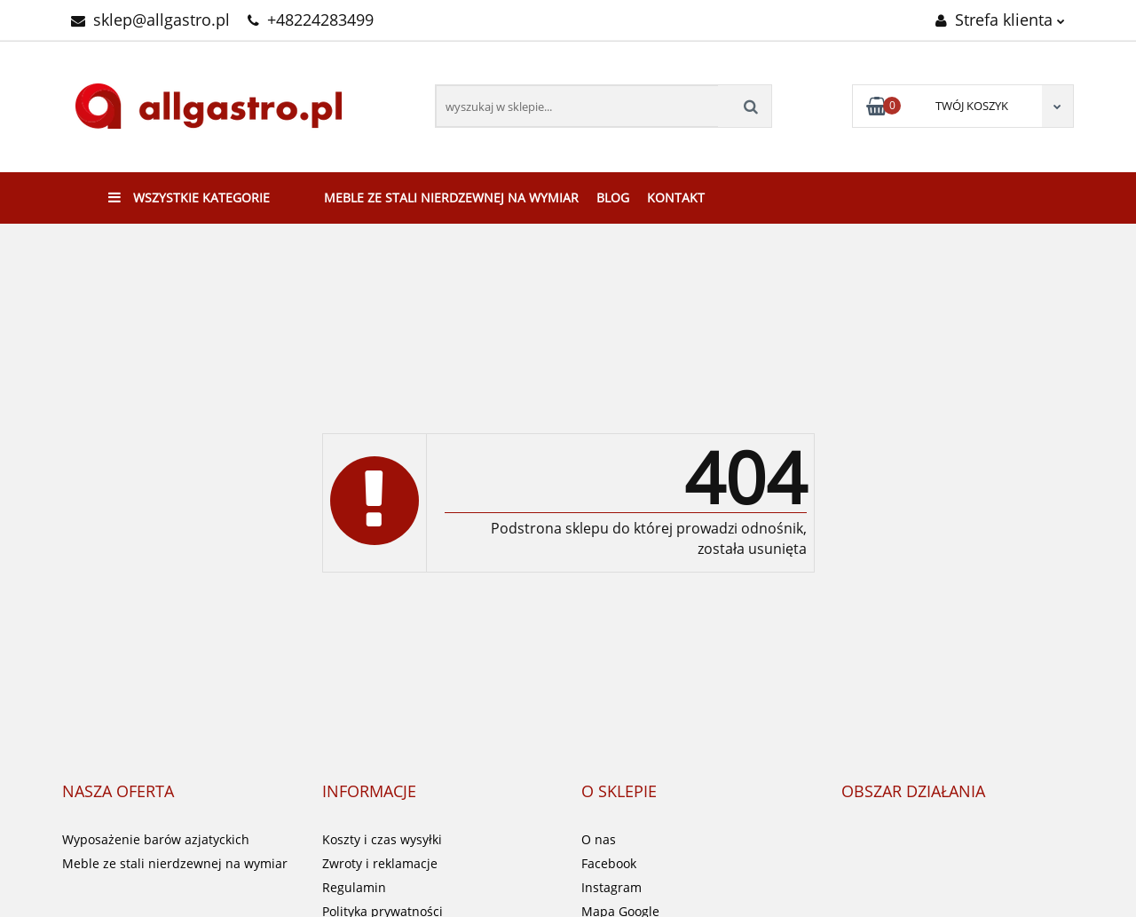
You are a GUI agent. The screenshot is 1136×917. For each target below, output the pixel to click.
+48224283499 (311, 19)
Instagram (611, 887)
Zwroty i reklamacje (380, 863)
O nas (598, 839)
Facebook (608, 863)
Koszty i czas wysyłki (382, 839)
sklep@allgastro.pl (150, 19)
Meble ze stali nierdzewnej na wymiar (451, 197)
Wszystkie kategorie (189, 197)
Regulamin (354, 887)
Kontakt (676, 197)
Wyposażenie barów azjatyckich (155, 839)
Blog (612, 197)
